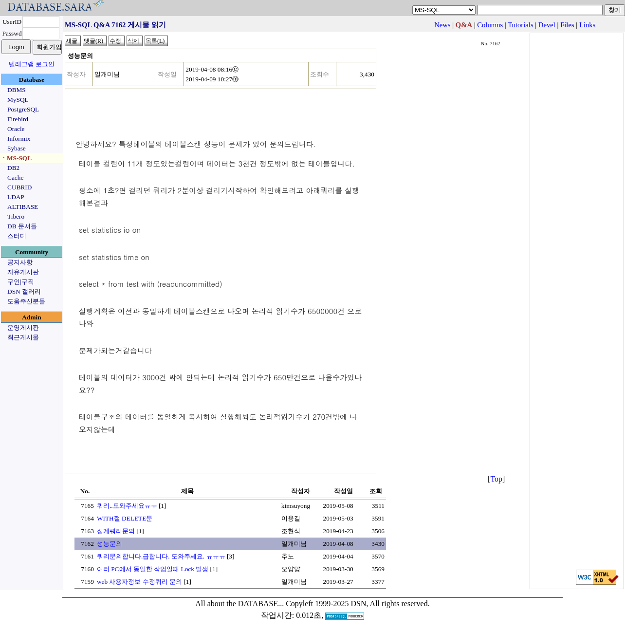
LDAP (15, 197)
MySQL (18, 99)
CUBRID (19, 187)
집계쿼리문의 (116, 531)
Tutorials (520, 25)
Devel (546, 25)
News (442, 25)
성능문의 (109, 543)
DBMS (16, 89)
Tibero (15, 216)
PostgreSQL (23, 109)
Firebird (17, 119)
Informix (18, 138)
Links (587, 25)
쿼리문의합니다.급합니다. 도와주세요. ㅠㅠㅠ (161, 556)
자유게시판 (23, 272)
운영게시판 (23, 327)
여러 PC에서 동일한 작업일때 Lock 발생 (152, 569)
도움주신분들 (26, 301)
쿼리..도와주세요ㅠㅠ (127, 505)
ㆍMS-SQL (16, 158)
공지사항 (20, 262)
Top (496, 479)
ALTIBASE (22, 206)
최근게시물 (23, 337)
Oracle (16, 128)
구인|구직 (20, 281)
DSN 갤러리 (24, 291)
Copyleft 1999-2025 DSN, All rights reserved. (358, 603)
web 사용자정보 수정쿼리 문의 (139, 581)
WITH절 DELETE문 (124, 518)
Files (567, 25)
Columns (490, 25)
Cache (15, 177)
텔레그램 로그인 (32, 64)
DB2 (13, 167)
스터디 (16, 236)
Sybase (16, 148)
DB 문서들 (22, 226)
